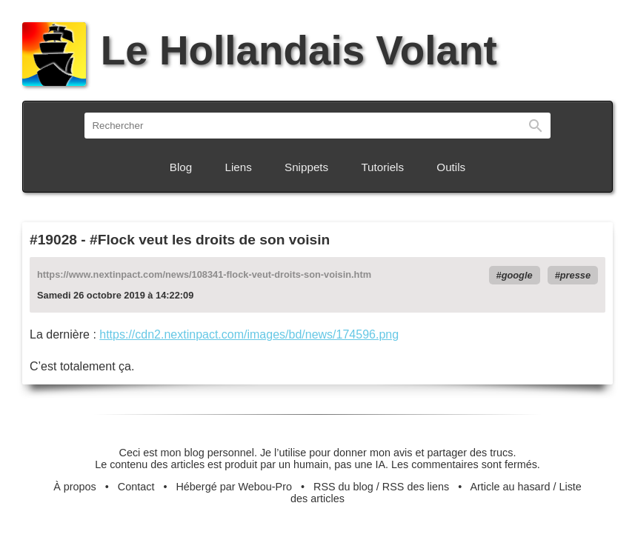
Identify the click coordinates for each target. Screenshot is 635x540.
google (517, 275)
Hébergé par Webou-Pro (234, 487)
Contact (136, 487)
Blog (181, 167)
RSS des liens (415, 487)
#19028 (53, 239)
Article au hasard (510, 487)
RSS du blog (343, 487)
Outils (450, 167)
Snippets (306, 167)
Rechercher (536, 126)
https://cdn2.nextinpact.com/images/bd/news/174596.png (249, 334)
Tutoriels (382, 167)
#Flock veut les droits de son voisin (210, 239)
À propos (74, 487)
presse (575, 275)
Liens (238, 167)
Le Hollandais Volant (259, 50)
